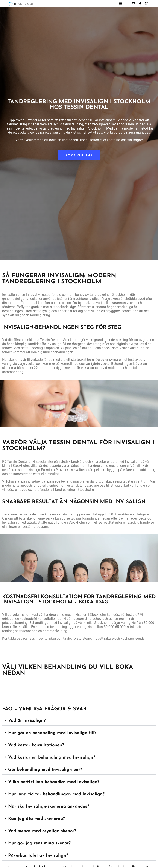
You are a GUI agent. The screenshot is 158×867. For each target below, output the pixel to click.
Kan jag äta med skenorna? (36, 819)
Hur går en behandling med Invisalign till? (52, 733)
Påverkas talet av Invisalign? (38, 855)
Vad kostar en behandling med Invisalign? (51, 757)
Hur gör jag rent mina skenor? (39, 843)
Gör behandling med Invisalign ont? (45, 770)
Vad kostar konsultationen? (36, 745)
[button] (79, 721)
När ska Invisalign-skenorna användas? (48, 806)
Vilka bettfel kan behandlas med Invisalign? (53, 782)
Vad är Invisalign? (27, 721)
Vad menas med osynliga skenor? (42, 831)
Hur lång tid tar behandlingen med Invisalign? (56, 794)
